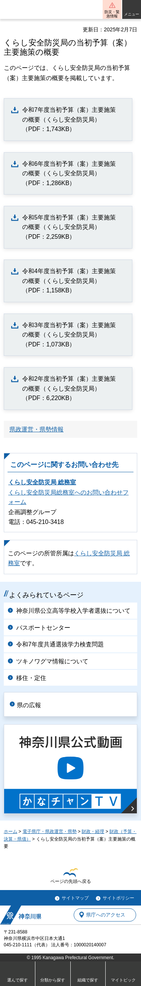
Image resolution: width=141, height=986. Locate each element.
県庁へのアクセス (105, 915)
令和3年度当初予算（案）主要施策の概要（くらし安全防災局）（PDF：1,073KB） (69, 335)
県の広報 (29, 705)
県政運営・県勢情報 (36, 429)
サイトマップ (75, 898)
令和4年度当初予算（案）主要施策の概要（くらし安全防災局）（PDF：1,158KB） (69, 281)
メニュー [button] (131, 14)
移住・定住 (31, 678)
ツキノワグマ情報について (52, 661)
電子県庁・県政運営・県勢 (50, 831)
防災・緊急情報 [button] (112, 14)
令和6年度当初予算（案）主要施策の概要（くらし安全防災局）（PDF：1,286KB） (69, 173)
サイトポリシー (118, 898)
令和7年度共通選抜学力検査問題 (60, 644)
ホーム (10, 831)
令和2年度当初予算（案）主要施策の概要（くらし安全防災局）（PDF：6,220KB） (69, 388)
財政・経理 (93, 831)
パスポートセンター (43, 627)
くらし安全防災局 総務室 (42, 482)
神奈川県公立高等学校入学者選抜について (73, 610)
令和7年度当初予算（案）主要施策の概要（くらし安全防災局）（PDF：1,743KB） (69, 119)
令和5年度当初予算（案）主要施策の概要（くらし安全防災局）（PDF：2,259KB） (69, 227)
